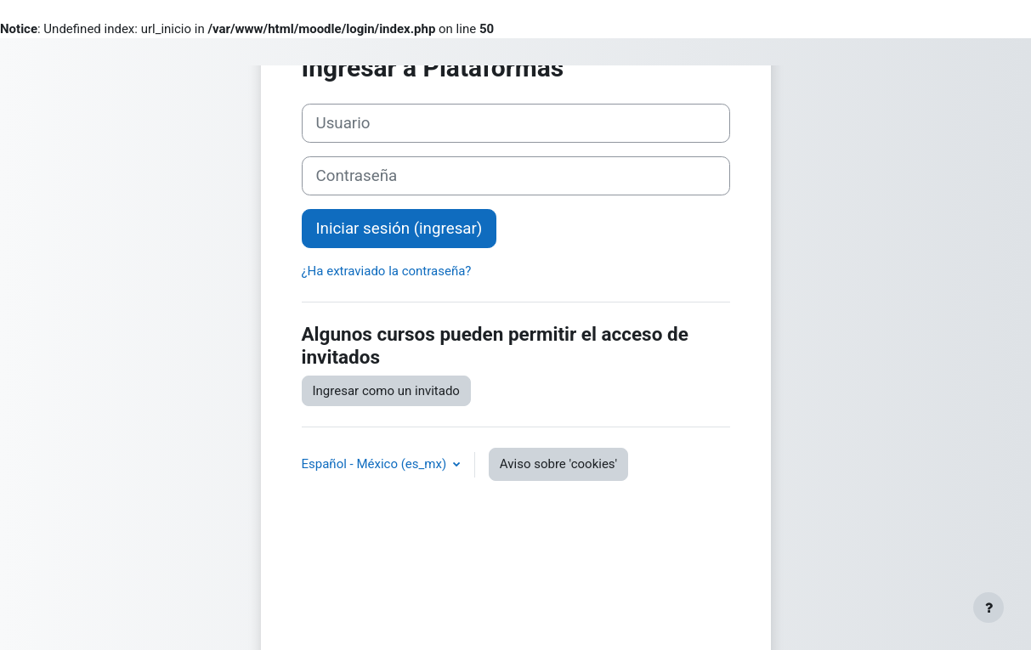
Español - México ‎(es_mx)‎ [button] (376, 464)
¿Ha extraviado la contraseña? (387, 271)
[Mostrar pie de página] (988, 607)
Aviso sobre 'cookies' (558, 464)
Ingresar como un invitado (386, 390)
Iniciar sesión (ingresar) (399, 228)
